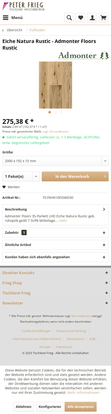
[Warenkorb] (103, 17)
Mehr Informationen (83, 392)
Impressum (64, 347)
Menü (13, 17)
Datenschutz (75, 339)
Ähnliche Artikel (18, 244)
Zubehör (16, 232)
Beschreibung (16, 209)
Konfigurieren (50, 406)
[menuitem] (12, 17)
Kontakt (45, 347)
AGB (92, 339)
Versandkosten (81, 316)
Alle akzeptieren (80, 406)
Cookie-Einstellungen (36, 331)
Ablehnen (23, 406)
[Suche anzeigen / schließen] (69, 17)
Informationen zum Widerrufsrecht (36, 339)
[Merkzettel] (80, 17)
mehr (62, 220)
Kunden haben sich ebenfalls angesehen (37, 257)
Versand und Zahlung (71, 331)
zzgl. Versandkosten (56, 131)
